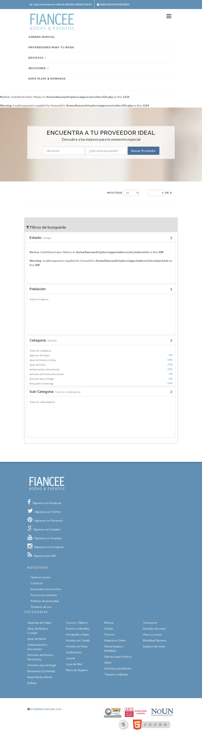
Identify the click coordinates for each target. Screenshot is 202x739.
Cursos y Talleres (77, 622)
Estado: (40, 238)
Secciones (38, 68)
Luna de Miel (74, 664)
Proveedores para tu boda (51, 47)
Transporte (150, 622)
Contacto (37, 583)
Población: (38, 289)
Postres (109, 634)
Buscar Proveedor (143, 151)
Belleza (31, 683)
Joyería (70, 658)
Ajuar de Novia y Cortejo (101, 360)
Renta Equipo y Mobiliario (114, 648)
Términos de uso (41, 607)
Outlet (108, 628)
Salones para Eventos (118, 656)
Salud (107, 662)
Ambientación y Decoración (101, 369)
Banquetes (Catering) (101, 383)
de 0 (168, 192)
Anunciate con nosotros (46, 589)
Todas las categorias (40, 350)
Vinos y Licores (152, 634)
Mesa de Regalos (77, 670)
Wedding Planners (154, 640)
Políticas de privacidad (45, 601)
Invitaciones (74, 652)
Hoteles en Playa (76, 646)
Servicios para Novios (117, 668)
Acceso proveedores (44, 595)
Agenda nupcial (41, 36)
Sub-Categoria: (55, 392)
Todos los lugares (39, 299)
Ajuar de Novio (101, 364)
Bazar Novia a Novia (39, 677)
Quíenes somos (41, 577)
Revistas (37, 58)
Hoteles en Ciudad (78, 640)
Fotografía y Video (77, 634)
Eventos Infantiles (78, 628)
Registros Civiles (115, 640)
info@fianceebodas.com (44, 709)
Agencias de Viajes (101, 355)
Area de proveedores (113, 4)
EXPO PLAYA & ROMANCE (47, 78)
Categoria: (43, 340)
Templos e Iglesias (116, 674)
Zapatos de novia (154, 646)
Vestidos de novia (154, 628)
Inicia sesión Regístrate (61, 4)
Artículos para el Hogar (101, 378)
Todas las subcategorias (42, 401)
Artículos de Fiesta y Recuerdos (101, 374)
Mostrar (114, 192)
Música (108, 622)
